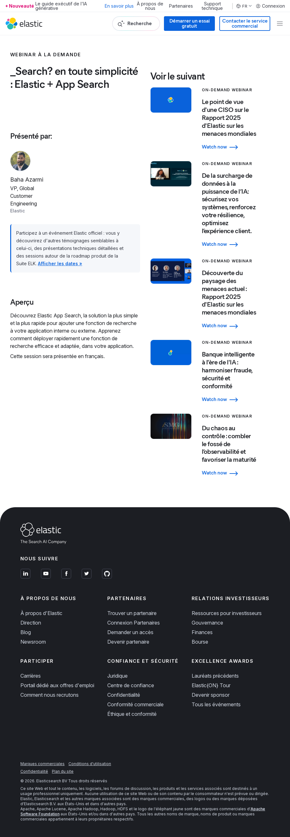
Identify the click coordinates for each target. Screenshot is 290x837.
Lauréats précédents (215, 676)
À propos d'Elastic (41, 613)
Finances (202, 632)
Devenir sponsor (211, 695)
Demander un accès (130, 632)
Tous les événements (216, 704)
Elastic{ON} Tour (211, 685)
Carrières (30, 676)
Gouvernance (207, 622)
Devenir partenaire (128, 642)
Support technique (212, 6)
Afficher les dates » (60, 263)
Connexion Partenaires (133, 622)
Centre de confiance (130, 685)
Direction (30, 622)
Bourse (200, 642)
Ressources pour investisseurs (227, 613)
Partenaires (181, 6)
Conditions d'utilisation (89, 763)
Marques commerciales (42, 763)
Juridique (117, 676)
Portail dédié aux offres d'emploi (57, 685)
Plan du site (63, 771)
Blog (25, 632)
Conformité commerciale (135, 704)
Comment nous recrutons (49, 695)
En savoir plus (119, 6)
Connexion (270, 6)
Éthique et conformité (132, 714)
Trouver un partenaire (132, 613)
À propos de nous (150, 6)
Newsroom (33, 642)
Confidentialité (123, 695)
